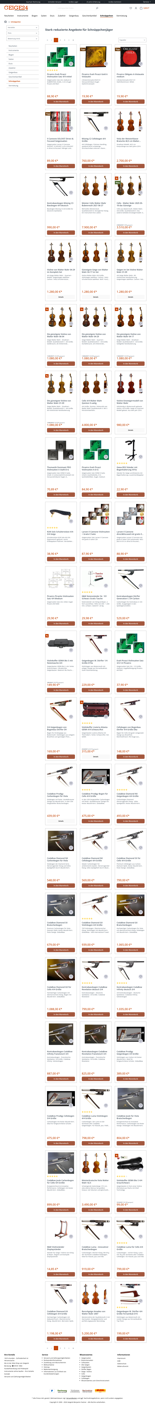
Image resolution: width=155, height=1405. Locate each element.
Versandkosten (71, 1398)
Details (61, 297)
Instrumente (14, 50)
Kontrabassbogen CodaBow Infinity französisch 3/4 (59, 1052)
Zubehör (12, 68)
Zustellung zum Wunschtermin (55, 1363)
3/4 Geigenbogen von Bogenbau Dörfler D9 (57, 728)
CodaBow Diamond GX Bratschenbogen (127, 923)
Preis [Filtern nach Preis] (22, 33)
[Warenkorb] (145, 8)
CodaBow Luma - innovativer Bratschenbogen (95, 1248)
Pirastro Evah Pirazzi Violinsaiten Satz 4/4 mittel (59, 75)
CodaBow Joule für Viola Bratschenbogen (128, 1117)
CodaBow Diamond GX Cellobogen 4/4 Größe (57, 1312)
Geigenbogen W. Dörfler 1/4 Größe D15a (94, 661)
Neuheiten (13, 46)
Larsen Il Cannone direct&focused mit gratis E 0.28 (129, 533)
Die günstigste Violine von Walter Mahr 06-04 (59, 335)
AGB (118, 1361)
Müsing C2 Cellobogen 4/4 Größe (94, 139)
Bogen (11, 55)
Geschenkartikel (15, 77)
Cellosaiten (85, 1363)
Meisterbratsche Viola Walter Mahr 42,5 (95, 1181)
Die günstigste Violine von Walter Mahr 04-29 (94, 335)
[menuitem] (59, 1358)
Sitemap (47, 1367)
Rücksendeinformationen (53, 1360)
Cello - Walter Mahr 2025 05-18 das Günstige (130, 204)
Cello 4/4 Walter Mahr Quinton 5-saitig (92, 401)
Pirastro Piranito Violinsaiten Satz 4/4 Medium (60, 597)
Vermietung (13, 85)
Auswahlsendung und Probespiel (16, 1369)
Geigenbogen (86, 1376)
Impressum (121, 1358)
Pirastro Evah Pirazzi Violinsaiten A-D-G (91, 468)
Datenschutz (121, 1364)
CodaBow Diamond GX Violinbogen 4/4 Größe (92, 923)
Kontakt (7, 1374)
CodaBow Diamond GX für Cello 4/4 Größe (59, 988)
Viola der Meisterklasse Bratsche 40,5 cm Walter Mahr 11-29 (128, 139)
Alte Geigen (85, 1365)
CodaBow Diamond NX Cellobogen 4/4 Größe (92, 859)
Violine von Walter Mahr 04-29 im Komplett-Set (61, 270)
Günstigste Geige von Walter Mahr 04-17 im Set (95, 270)
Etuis (11, 63)
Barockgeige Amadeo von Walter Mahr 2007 (93, 1312)
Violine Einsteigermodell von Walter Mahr (130, 401)
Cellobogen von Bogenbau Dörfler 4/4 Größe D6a (129, 728)
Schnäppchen (14, 81)
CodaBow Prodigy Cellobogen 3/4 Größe (60, 1117)
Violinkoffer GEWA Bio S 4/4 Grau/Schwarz (129, 1181)
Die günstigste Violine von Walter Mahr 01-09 (59, 401)
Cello (83, 1374)
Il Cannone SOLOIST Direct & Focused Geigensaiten (60, 139)
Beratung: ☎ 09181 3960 (13, 1366)
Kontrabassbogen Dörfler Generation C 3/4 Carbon (128, 597)
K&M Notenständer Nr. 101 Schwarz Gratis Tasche (94, 597)
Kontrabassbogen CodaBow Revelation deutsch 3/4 (94, 988)
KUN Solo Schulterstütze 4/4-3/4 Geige (60, 533)
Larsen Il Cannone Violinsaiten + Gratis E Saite (96, 533)
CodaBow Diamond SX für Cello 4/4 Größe (128, 859)
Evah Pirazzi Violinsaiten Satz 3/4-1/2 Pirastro (130, 661)
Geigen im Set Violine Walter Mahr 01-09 (130, 270)
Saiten (11, 59)
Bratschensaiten (87, 1360)
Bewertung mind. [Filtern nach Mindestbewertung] (22, 39)
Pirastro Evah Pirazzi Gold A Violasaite (95, 75)
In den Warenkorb (61, 101)
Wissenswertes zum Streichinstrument (95, 1381)
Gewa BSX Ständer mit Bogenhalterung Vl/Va (127, 468)
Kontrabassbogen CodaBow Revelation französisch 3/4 (94, 1052)
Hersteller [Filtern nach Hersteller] (22, 27)
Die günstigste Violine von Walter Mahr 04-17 (129, 335)
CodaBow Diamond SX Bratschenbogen (57, 923)
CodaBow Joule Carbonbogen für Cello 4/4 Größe (60, 1181)
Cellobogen (85, 1378)
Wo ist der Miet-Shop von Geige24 (16, 1363)
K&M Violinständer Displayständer (55, 1248)
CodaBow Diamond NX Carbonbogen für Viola (57, 859)
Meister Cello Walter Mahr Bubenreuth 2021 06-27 (94, 204)
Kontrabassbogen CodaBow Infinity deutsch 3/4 (129, 988)
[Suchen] (97, 8)
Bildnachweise (49, 1365)
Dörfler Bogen (86, 1369)
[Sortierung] (132, 40)
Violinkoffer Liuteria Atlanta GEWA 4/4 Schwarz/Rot (94, 728)
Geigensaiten (86, 1358)
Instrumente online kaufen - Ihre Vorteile (19, 1371)
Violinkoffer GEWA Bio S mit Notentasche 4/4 (60, 661)
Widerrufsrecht (122, 1366)
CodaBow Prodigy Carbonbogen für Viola (57, 795)
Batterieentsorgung (51, 1369)
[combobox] (76, 8)
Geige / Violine (86, 1372)
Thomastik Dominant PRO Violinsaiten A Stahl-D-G (59, 468)
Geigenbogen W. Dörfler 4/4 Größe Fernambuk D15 (129, 1312)
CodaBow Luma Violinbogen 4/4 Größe (95, 1117)
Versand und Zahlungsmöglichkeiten (17, 1377)
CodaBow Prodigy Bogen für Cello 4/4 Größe (95, 795)
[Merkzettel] (130, 8)
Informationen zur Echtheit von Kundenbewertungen (55, 1373)
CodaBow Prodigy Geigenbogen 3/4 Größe (128, 1052)
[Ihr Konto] (136, 8)
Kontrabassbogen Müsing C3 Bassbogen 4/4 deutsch (60, 204)
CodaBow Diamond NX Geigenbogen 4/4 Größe (128, 795)
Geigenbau (13, 72)
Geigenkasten (86, 1367)
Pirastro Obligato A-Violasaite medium (130, 75)
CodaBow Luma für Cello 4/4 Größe (130, 1248)
